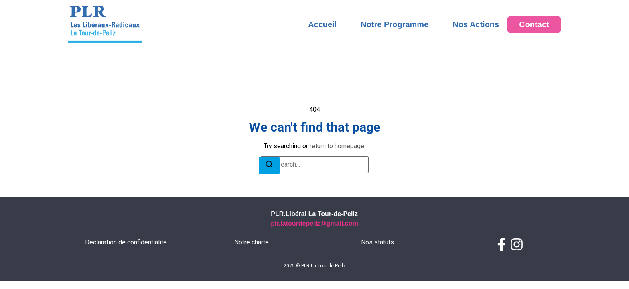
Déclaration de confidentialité (126, 242)
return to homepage (337, 146)
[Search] (269, 165)
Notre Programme (394, 24)
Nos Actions (475, 24)
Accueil (322, 24)
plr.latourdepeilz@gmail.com (314, 223)
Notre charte (251, 242)
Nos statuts (377, 242)
